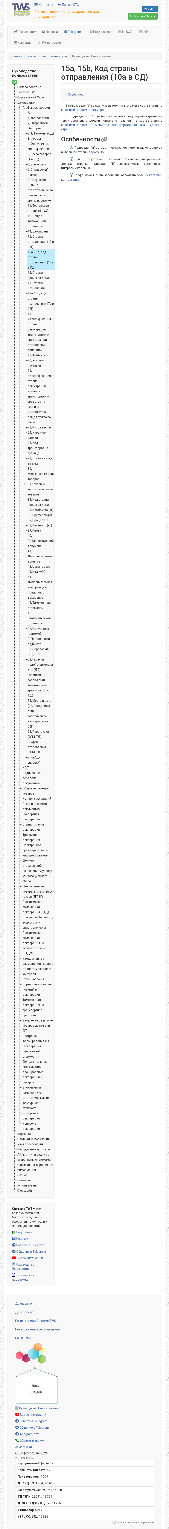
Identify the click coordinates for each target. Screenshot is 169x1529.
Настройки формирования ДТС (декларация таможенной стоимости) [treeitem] (37, 1046)
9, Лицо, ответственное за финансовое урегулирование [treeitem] (40, 192)
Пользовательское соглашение (37, 1329)
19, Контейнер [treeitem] (38, 355)
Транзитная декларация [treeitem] (31, 837)
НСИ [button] (144, 32)
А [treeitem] (29, 113)
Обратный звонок (29, 1440)
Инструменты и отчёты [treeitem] (33, 1149)
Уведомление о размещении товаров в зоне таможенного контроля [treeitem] (38, 966)
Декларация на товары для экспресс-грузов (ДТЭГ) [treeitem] (38, 891)
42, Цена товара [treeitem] (39, 566)
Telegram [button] (73, 32)
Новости (50, 32)
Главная (16, 56)
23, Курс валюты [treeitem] (39, 427)
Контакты (43, 5)
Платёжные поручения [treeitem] (33, 1139)
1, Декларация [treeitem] (38, 118)
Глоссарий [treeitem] (24, 1190)
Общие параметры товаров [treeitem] (36, 791)
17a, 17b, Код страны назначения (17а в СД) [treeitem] (41, 301)
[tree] (31, 638)
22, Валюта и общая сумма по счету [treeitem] (39, 417)
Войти (149, 8)
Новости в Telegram (28, 1245)
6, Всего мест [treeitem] (37, 164)
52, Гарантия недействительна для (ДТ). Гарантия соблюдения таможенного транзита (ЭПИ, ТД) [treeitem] (40, 677)
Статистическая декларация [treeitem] (34, 827)
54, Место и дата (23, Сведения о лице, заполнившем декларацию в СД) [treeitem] (39, 713)
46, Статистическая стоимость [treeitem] (39, 618)
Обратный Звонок (142, 16)
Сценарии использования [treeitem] (28, 1183)
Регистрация (49, 42)
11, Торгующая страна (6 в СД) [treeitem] (39, 208)
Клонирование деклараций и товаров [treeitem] (33, 1077)
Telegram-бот (27, 1434)
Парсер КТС (68, 4)
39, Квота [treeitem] (34, 530)
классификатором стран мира (82, 110)
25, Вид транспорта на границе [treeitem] (38, 448)
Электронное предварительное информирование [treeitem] (35, 850)
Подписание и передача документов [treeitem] (32, 778)
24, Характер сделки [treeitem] (37, 435)
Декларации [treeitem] (26, 102)
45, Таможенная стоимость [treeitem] (39, 605)
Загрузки (23, 1447)
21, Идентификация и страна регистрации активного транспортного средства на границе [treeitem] (40, 388)
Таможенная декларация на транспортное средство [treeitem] (33, 1007)
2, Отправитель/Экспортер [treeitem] (39, 125)
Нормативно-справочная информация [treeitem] (35, 1167)
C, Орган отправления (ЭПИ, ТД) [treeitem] (37, 747)
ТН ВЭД (125, 32)
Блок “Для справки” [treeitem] (35, 760)
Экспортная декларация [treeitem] (31, 816)
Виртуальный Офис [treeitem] (31, 97)
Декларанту (25, 32)
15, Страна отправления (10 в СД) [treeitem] (41, 242)
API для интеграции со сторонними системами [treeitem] (34, 1157)
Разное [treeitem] (22, 1175)
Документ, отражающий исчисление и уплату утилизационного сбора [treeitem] (37, 871)
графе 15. (98, 152)
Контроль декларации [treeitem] (31, 1126)
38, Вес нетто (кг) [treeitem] (40, 525)
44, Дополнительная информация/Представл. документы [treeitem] (40, 587)
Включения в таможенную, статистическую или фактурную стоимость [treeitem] (37, 1098)
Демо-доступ (24, 1312)
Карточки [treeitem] (24, 1134)
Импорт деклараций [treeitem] (37, 798)
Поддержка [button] (101, 32)
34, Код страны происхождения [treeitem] (39, 502)
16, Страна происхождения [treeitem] (39, 275)
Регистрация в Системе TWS (35, 1321)
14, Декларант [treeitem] (38, 231)
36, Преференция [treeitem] (40, 515)
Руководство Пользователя (47, 56)
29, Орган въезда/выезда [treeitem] (41, 461)
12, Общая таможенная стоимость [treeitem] (37, 221)
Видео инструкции (27, 1258)
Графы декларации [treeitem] (36, 107)
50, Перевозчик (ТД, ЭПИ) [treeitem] (38, 651)
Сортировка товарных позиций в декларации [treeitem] (38, 989)
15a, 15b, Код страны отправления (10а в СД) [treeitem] (40, 259)
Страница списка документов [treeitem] (35, 806)
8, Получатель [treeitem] (37, 180)
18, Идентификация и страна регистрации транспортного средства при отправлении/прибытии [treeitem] (40, 332)
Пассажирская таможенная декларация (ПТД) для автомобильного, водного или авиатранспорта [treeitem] (38, 914)
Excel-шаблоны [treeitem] (33, 979)
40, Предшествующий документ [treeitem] (41, 541)
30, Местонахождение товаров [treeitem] (41, 474)
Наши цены (23, 1338)
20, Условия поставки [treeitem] (36, 363)
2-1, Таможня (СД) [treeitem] (41, 133)
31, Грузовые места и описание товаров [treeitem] (40, 489)
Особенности (77, 94)
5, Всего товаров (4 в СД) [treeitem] (39, 156)
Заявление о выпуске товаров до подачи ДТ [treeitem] (38, 1025)
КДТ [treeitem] (26, 767)
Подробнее (22, 1232)
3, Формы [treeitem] (34, 138)
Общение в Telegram (29, 1251)
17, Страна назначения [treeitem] (36, 285)
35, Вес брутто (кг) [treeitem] (40, 510)
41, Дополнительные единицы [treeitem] (40, 556)
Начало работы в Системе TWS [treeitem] (29, 89)
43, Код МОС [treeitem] (36, 571)
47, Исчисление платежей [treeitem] (38, 631)
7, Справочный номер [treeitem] (38, 172)
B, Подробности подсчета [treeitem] (39, 641)
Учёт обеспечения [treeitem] (30, 1144)
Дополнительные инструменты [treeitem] (35, 1064)
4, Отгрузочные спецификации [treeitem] (38, 146)
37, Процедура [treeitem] (38, 520)
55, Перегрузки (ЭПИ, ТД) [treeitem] (38, 734)
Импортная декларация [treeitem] (31, 1116)
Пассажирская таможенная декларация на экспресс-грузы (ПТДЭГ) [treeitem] (34, 943)
